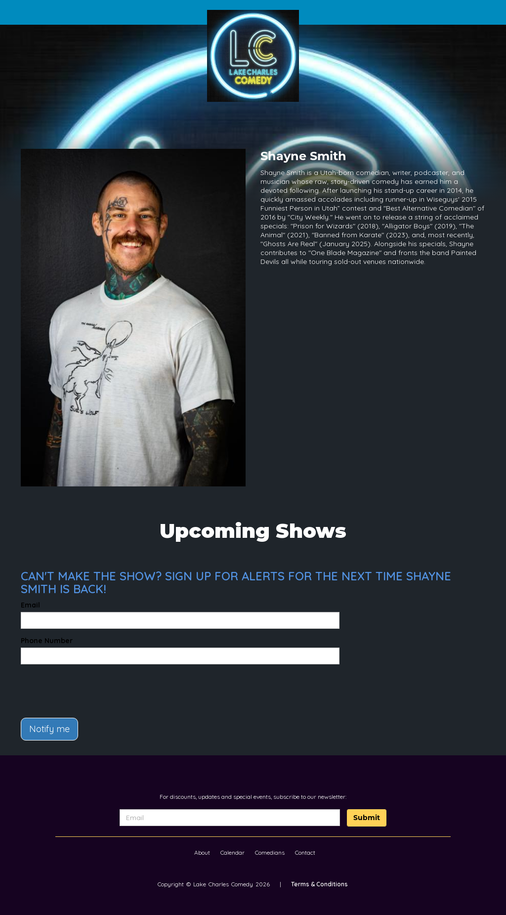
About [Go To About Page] (202, 852)
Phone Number (47, 640)
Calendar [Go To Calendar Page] (232, 852)
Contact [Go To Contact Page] (305, 852)
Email (30, 605)
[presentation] (78, 686)
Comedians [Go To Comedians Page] (270, 852)
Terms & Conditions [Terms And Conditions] (319, 884)
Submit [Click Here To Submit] (366, 817)
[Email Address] (230, 817)
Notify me (49, 729)
